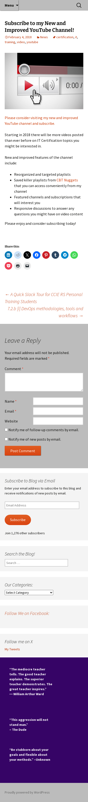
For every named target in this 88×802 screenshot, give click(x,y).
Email (10, 411)
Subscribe (18, 520)
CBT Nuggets (67, 180)
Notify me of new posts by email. (34, 439)
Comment (14, 368)
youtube (32, 42)
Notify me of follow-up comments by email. (43, 429)
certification (64, 37)
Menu (9, 5)
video (21, 42)
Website (11, 421)
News (44, 37)
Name (11, 401)
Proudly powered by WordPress (27, 792)
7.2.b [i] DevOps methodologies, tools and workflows (45, 311)
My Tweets (12, 649)
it (76, 37)
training (10, 42)
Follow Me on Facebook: (27, 613)
